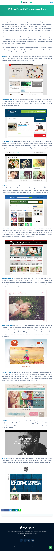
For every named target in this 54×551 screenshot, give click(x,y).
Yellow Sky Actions (7, 325)
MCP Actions (6, 228)
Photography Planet (8, 141)
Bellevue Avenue (7, 372)
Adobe (4, 56)
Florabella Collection (8, 278)
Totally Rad (5, 458)
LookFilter (5, 421)
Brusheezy (5, 186)
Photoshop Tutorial (7, 99)
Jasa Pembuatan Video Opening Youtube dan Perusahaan (32, 546)
